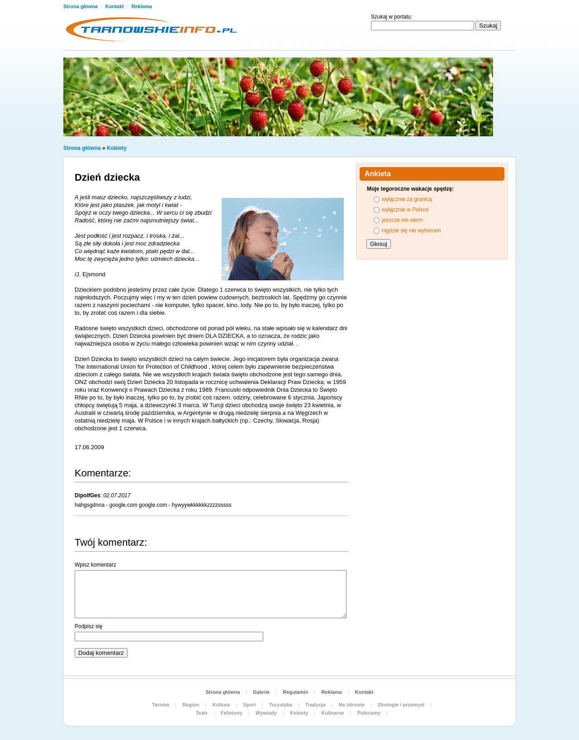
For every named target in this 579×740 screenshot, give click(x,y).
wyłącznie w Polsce (405, 210)
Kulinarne (332, 713)
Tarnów (160, 704)
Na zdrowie (351, 704)
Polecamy (368, 713)
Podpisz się (88, 626)
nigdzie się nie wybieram (411, 230)
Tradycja (315, 704)
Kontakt (115, 6)
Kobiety (117, 148)
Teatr (202, 713)
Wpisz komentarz (95, 565)
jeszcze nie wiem (402, 220)
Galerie (261, 692)
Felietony (231, 713)
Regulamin (295, 692)
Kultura (221, 704)
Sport (249, 704)
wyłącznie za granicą (407, 199)
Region (190, 704)
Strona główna (81, 6)
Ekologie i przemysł (401, 704)
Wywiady (266, 713)
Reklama (142, 6)
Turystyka (280, 704)
